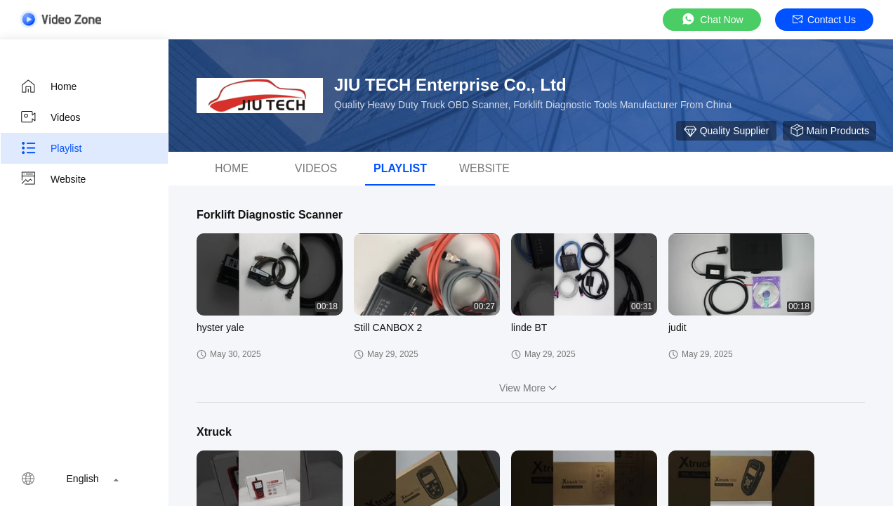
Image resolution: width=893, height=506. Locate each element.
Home (48, 86)
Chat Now (711, 19)
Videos (50, 117)
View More (530, 388)
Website (53, 179)
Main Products (829, 131)
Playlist (50, 148)
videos (316, 168)
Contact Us (824, 19)
